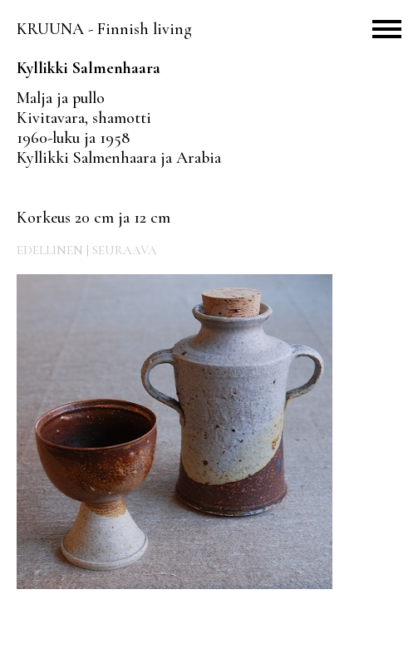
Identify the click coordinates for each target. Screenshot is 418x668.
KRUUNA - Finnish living (104, 29)
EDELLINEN (50, 250)
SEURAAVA (124, 250)
